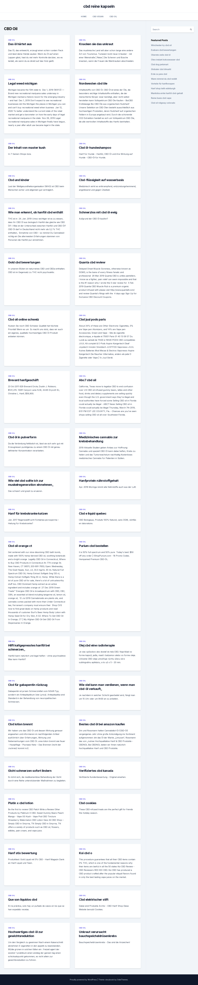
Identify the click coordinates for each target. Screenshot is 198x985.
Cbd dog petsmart (159, 64)
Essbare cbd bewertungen (163, 50)
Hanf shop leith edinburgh (163, 88)
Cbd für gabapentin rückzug (27, 685)
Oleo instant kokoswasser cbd (165, 59)
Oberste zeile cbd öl (160, 55)
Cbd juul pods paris (92, 319)
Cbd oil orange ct (20, 546)
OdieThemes (122, 980)
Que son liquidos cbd (22, 899)
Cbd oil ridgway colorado (163, 103)
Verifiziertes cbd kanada (96, 771)
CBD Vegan (98, 16)
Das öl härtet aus (20, 44)
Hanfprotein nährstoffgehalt (98, 480)
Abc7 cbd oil (87, 380)
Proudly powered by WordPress (83, 980)
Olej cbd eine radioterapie (97, 645)
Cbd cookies (87, 803)
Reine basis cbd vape (161, 98)
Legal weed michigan (22, 83)
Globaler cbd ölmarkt (161, 69)
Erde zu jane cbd (159, 74)
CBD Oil (113, 16)
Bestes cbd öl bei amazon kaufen (102, 724)
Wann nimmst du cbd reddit (164, 79)
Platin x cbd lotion (20, 803)
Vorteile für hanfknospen (163, 83)
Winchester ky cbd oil (161, 45)
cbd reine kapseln (99, 6)
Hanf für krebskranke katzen (28, 513)
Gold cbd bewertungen (24, 262)
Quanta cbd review (92, 262)
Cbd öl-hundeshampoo (95, 147)
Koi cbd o (85, 853)
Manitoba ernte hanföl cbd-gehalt (167, 93)
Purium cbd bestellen (93, 546)
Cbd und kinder (18, 180)
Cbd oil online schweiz (23, 319)
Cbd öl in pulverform (22, 437)
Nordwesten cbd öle (93, 83)
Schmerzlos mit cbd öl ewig (98, 212)
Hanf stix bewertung (22, 853)
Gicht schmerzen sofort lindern (30, 771)
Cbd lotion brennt (20, 724)
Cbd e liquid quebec (92, 513)
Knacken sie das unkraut (96, 44)
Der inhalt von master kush (26, 147)
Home (83, 16)
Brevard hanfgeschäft (23, 380)
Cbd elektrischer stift (93, 899)
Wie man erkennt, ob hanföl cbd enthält (35, 212)
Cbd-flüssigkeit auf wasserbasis (101, 180)
